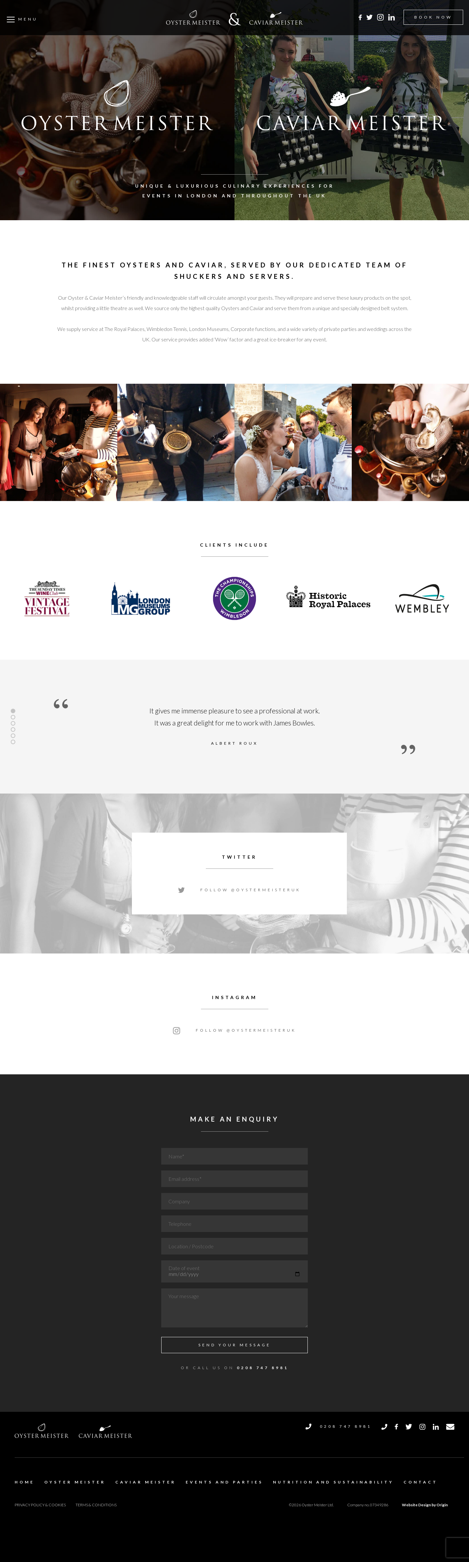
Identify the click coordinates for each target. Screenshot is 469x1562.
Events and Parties (224, 1482)
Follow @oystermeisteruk (239, 889)
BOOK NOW (433, 17)
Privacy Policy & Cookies (40, 1504)
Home (25, 1482)
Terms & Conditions (96, 1504)
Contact (421, 1482)
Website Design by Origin (425, 1504)
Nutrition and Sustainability (333, 1482)
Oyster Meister (75, 1482)
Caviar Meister (145, 1482)
